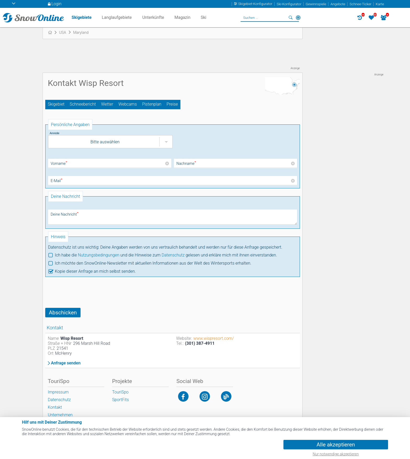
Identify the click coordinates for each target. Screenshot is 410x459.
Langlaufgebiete (117, 17)
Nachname (186, 163)
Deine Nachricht (64, 214)
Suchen (290, 17)
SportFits (120, 399)
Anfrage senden (66, 363)
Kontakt (55, 407)
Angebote (338, 4)
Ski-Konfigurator (289, 4)
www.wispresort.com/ (213, 338)
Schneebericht (83, 104)
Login (57, 3)
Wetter (107, 104)
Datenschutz (173, 255)
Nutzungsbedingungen (98, 255)
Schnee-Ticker (360, 4)
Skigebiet (56, 104)
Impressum (58, 392)
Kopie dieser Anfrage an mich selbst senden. (95, 271)
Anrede (54, 133)
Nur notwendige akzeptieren (336, 454)
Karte (380, 4)
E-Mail (56, 181)
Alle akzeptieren (336, 444)
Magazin (182, 17)
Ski (203, 17)
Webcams (127, 104)
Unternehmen (60, 414)
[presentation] (85, 292)
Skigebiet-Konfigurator (255, 4)
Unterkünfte (153, 17)
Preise (172, 104)
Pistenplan (151, 104)
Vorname (59, 163)
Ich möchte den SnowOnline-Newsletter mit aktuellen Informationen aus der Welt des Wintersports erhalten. (153, 263)
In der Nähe (298, 17)
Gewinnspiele (316, 4)
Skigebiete (82, 17)
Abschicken (63, 312)
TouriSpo (120, 392)
